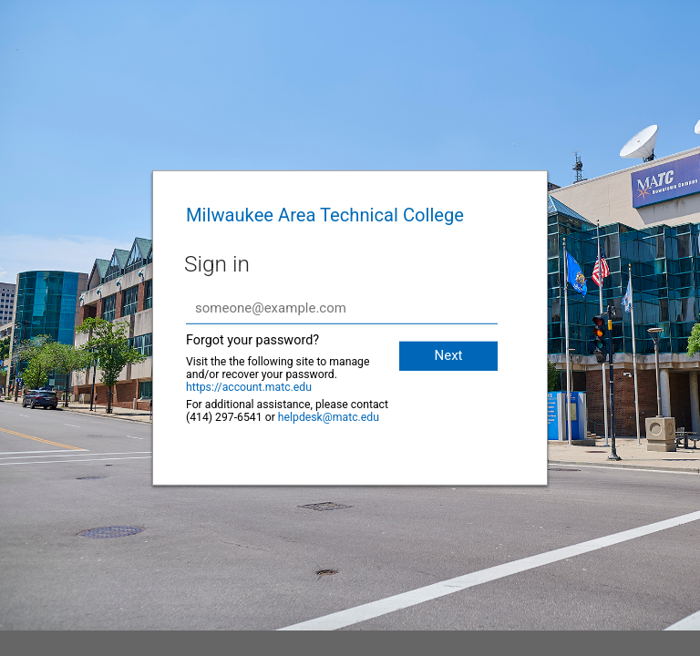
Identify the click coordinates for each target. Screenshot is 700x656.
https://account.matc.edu (249, 387)
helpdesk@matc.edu (328, 417)
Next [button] (448, 355)
